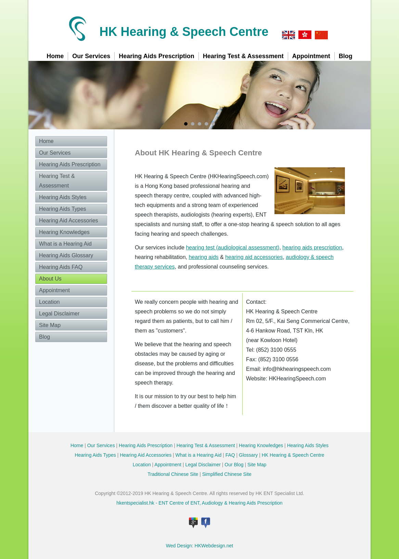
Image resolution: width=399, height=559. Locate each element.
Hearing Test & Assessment (243, 56)
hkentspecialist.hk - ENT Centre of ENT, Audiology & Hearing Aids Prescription (199, 503)
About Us (50, 279)
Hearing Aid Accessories (68, 220)
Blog (345, 56)
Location (49, 302)
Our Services (91, 56)
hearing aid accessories (254, 257)
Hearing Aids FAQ (60, 267)
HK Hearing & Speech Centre (183, 32)
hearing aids (203, 257)
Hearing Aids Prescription (156, 56)
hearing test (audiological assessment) (232, 247)
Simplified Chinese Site (227, 474)
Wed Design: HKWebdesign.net (199, 545)
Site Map (50, 325)
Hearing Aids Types (62, 209)
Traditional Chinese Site (172, 474)
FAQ (230, 455)
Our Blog (233, 464)
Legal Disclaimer (59, 313)
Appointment (311, 56)
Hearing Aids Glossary (66, 255)
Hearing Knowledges (64, 232)
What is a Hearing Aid (65, 244)
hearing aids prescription (312, 247)
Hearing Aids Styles (63, 197)
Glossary (248, 455)
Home (55, 56)
